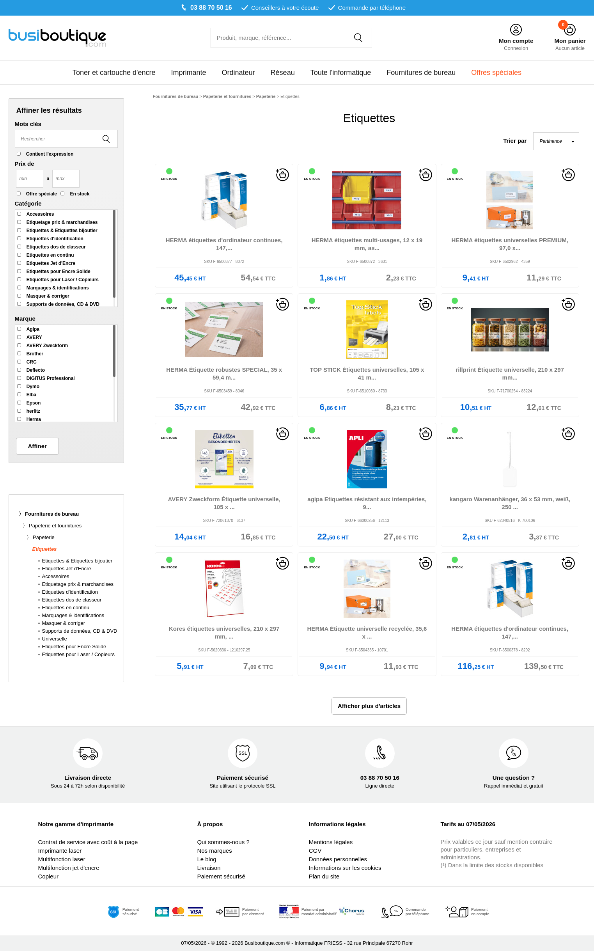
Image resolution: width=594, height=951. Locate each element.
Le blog (206, 859)
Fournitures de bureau (421, 72)
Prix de (24, 163)
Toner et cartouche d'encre (114, 72)
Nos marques (214, 850)
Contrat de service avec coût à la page (88, 842)
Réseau (283, 72)
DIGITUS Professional (51, 378)
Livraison (208, 867)
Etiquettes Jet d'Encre (51, 263)
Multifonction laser (61, 859)
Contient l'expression (50, 154)
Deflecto (36, 370)
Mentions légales (331, 842)
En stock (79, 194)
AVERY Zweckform (47, 345)
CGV (315, 850)
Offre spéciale (41, 194)
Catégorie (28, 203)
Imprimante (188, 72)
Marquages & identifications (58, 288)
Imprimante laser (60, 850)
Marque (25, 318)
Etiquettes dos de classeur (56, 247)
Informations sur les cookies (345, 867)
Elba (31, 394)
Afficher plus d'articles (369, 706)
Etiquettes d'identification (55, 238)
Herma (34, 419)
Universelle (54, 639)
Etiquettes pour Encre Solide (58, 271)
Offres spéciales (496, 72)
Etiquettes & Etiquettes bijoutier (62, 230)
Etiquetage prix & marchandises (62, 222)
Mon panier (569, 40)
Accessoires (40, 214)
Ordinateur (238, 72)
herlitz (33, 411)
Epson (34, 403)
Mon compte (516, 40)
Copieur (48, 876)
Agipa (33, 329)
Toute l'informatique (340, 72)
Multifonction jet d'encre (68, 867)
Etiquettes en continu (50, 255)
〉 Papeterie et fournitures (52, 526)
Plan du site (324, 876)
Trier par (515, 140)
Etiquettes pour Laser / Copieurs (63, 279)
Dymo (33, 386)
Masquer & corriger (48, 296)
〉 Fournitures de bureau (49, 514)
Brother (35, 354)
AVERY (34, 337)
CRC (32, 362)
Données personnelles (338, 859)
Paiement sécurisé (221, 876)
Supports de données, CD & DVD (63, 304)
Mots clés (28, 124)
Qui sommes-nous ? (223, 842)
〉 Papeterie (41, 537)
